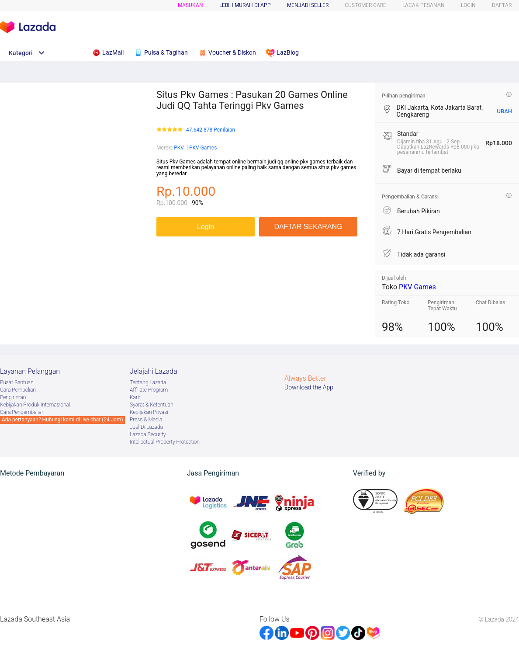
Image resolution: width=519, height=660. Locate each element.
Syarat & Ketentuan (151, 405)
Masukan (190, 5)
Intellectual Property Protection (165, 442)
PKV (179, 148)
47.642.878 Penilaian (210, 130)
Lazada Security (148, 434)
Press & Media (146, 420)
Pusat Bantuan (17, 382)
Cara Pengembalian (22, 412)
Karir (135, 397)
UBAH (504, 111)
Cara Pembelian (18, 390)
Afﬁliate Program (149, 390)
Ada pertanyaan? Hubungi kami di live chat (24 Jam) (62, 420)
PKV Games (203, 148)
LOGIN (468, 5)
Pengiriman (13, 397)
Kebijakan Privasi (149, 412)
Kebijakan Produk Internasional (35, 405)
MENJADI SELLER (308, 5)
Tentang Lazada (148, 382)
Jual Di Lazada (146, 427)
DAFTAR (502, 5)
